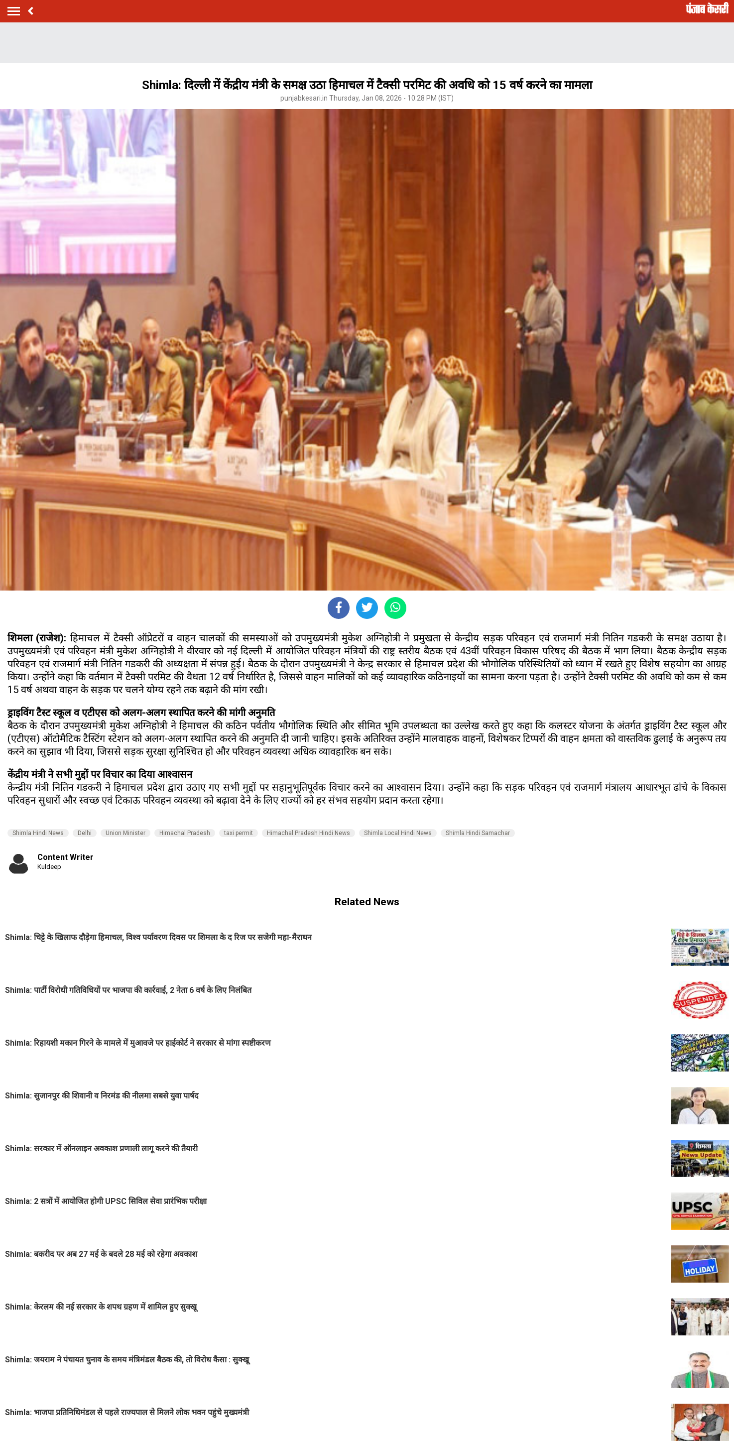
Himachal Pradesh (184, 833)
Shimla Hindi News (38, 833)
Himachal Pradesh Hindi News (308, 833)
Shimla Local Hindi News (398, 833)
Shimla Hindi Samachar (478, 833)
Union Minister (125, 833)
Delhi (85, 833)
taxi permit (238, 833)
